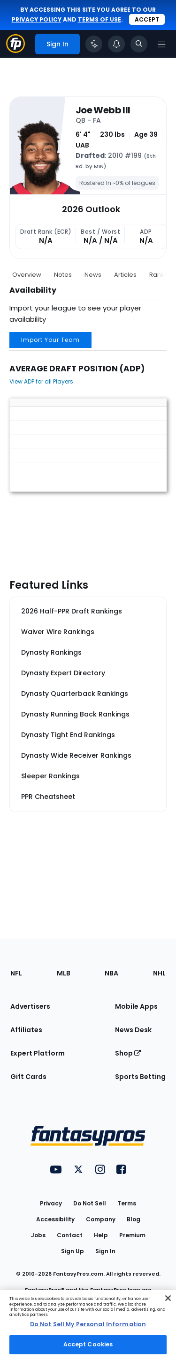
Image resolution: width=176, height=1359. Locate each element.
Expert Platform (37, 1053)
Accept (147, 19)
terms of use (99, 19)
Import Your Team (50, 340)
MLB (63, 973)
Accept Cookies (88, 1344)
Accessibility (55, 1219)
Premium (132, 1235)
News (92, 274)
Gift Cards (28, 1076)
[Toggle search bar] (138, 44)
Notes (63, 274)
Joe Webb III (103, 110)
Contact (70, 1235)
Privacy (51, 1203)
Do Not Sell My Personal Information (88, 1324)
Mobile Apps (136, 1006)
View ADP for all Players (41, 381)
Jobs (38, 1235)
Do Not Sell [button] (89, 1203)
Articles (125, 274)
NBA (111, 973)
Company (100, 1219)
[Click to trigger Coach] (93, 44)
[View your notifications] (116, 44)
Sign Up (72, 1251)
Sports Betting (140, 1076)
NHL (159, 973)
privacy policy (36, 19)
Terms (126, 1203)
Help (101, 1235)
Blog (133, 1219)
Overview (26, 274)
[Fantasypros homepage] (15, 50)
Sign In (105, 1251)
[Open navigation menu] (161, 44)
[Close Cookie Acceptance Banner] (168, 1298)
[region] (88, 1324)
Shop (128, 1053)
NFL (16, 973)
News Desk (133, 1029)
